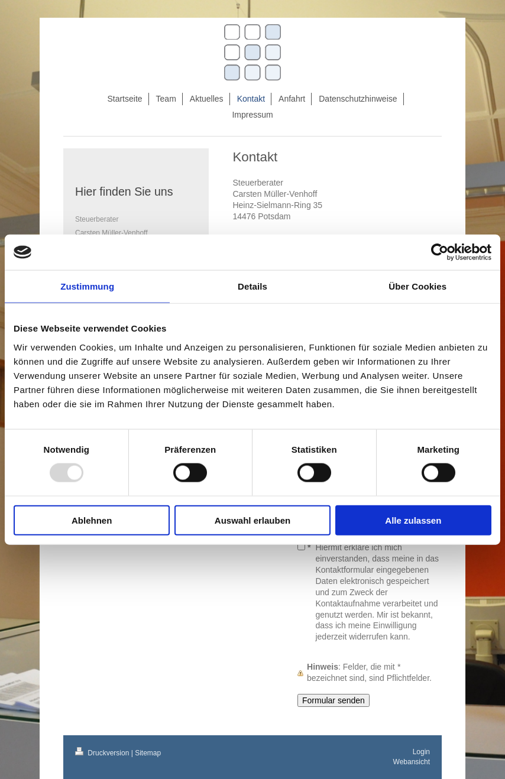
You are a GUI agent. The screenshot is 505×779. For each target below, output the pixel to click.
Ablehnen (92, 520)
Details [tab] (252, 286)
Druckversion (103, 753)
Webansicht (411, 762)
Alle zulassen (413, 520)
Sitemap (148, 753)
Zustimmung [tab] (87, 286)
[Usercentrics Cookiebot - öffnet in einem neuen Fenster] (439, 252)
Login (421, 752)
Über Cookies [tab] (417, 286)
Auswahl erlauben (252, 520)
